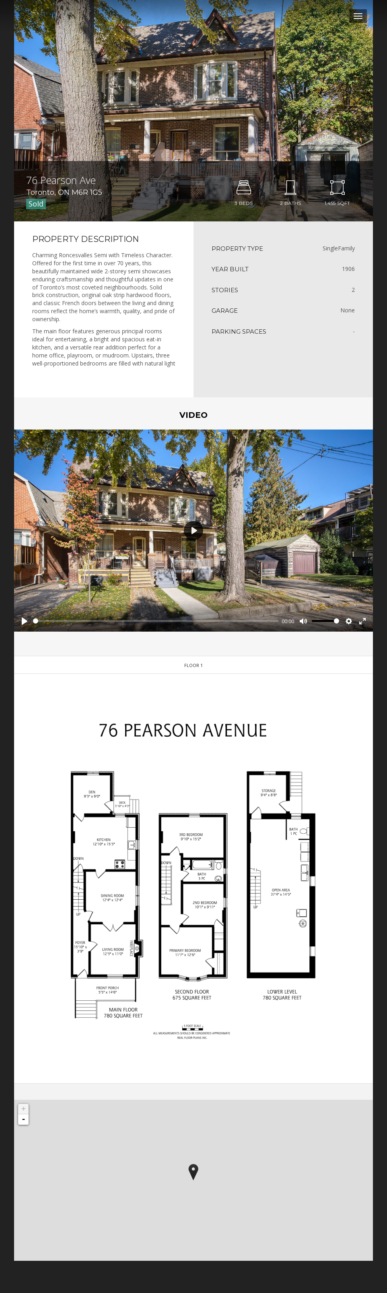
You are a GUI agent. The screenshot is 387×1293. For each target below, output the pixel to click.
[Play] (24, 621)
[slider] (155, 621)
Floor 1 (193, 665)
